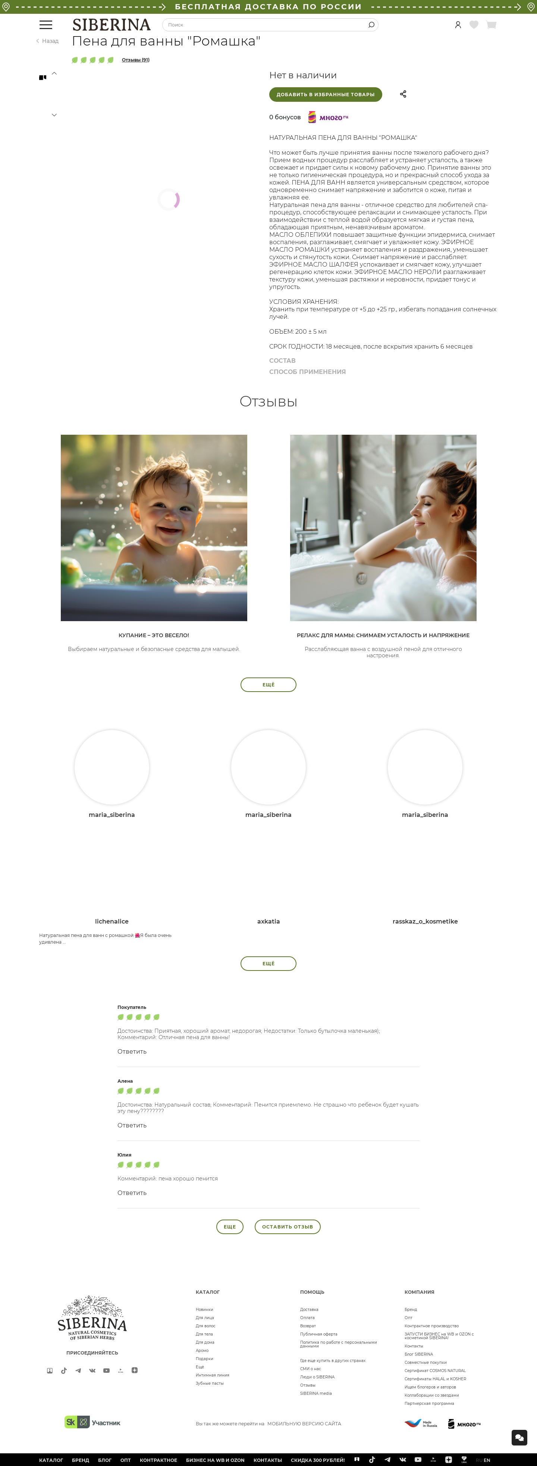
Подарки (204, 1358)
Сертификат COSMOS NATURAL (435, 1370)
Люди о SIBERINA (317, 1377)
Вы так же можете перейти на (268, 1423)
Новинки (204, 1309)
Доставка (309, 1309)
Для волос (206, 1326)
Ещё (200, 1367)
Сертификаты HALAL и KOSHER (435, 1379)
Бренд (411, 1309)
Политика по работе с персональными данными (338, 1344)
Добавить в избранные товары (326, 94)
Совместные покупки (426, 1362)
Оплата (307, 1317)
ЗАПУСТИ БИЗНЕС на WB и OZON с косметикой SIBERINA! (439, 1336)
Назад (50, 41)
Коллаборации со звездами (432, 1395)
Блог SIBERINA (419, 1354)
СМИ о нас (310, 1368)
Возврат (308, 1326)
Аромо (202, 1350)
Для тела (204, 1334)
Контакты (414, 1346)
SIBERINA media (316, 1393)
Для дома (205, 1342)
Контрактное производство (432, 1326)
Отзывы (307, 1385)
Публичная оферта (318, 1334)
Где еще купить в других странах (332, 1360)
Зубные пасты (210, 1383)
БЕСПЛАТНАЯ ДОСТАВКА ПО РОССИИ (268, 6)
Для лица (205, 1317)
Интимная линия (212, 1375)
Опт (408, 1317)
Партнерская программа (429, 1403)
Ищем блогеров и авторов (430, 1387)
